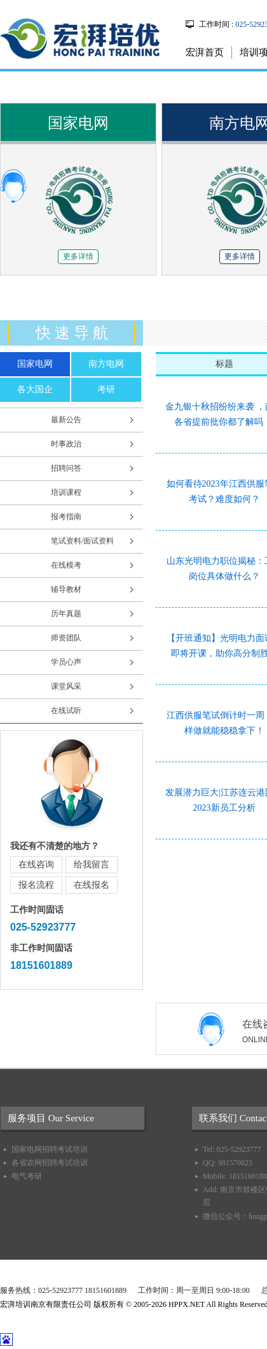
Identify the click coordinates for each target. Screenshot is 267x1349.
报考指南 (66, 516)
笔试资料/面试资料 (82, 540)
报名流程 (36, 885)
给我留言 (91, 864)
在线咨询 (36, 864)
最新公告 (66, 419)
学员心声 (66, 662)
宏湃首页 (205, 52)
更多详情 (78, 256)
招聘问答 (66, 468)
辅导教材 (66, 589)
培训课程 (66, 492)
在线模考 (66, 565)
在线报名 (91, 885)
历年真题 (66, 613)
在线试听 (66, 710)
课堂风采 (66, 686)
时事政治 (66, 443)
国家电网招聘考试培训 (49, 1149)
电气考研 (26, 1176)
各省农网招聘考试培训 (49, 1162)
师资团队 (66, 637)
